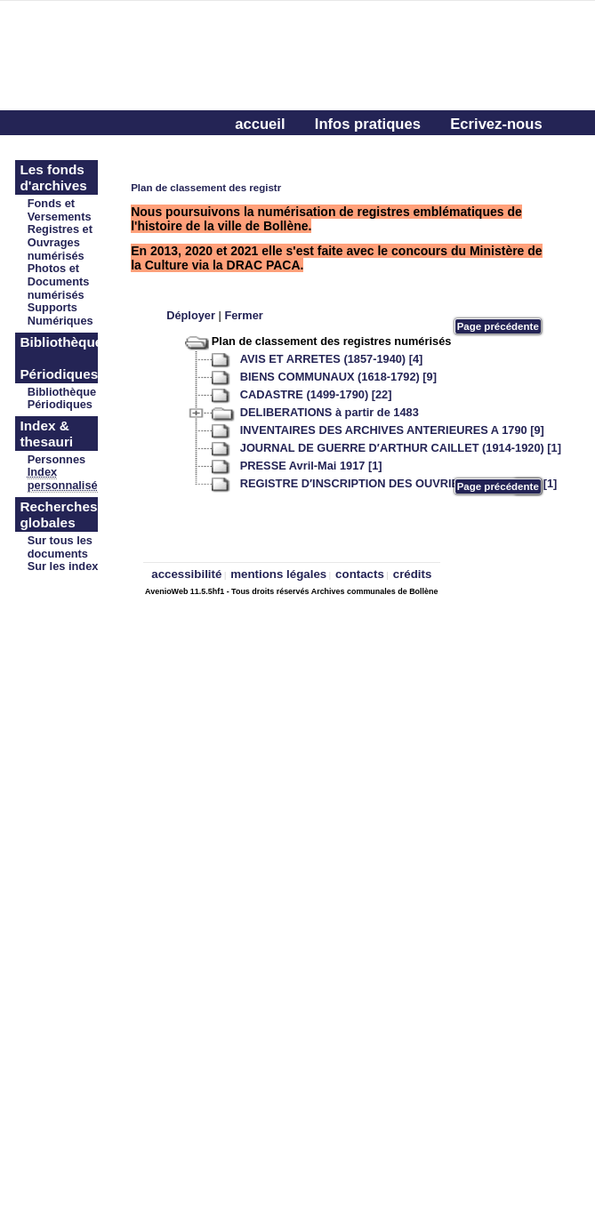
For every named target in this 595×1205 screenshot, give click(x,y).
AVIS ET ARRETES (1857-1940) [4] (331, 359)
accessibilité (186, 574)
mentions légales (278, 574)
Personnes (56, 459)
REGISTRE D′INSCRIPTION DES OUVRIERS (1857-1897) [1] (399, 483)
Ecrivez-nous (496, 124)
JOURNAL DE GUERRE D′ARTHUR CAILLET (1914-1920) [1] (400, 447)
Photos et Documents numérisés (59, 281)
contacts (359, 574)
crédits (412, 574)
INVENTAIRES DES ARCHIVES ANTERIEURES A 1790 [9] (392, 430)
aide (249, 152)
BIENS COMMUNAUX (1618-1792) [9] (338, 376)
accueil (260, 124)
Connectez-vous (351, 152)
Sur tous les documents (60, 547)
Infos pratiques (368, 124)
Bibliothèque (62, 391)
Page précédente (498, 326)
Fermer (243, 315)
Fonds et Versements (60, 210)
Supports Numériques (60, 314)
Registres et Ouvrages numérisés (60, 242)
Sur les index (63, 566)
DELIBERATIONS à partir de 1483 (329, 412)
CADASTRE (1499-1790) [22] (316, 394)
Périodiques (60, 404)
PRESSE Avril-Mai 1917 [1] (311, 465)
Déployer (190, 315)
